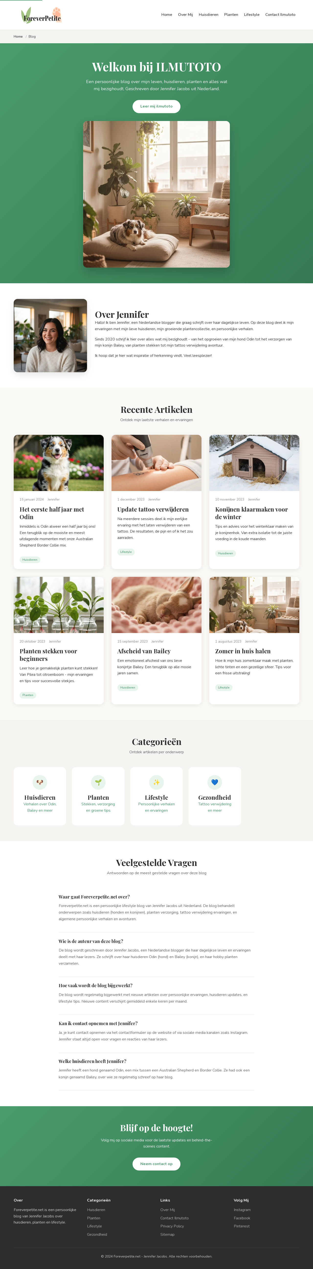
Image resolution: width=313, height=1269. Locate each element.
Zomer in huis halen (243, 651)
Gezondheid (97, 1234)
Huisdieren (208, 14)
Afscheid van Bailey (144, 651)
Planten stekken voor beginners (48, 654)
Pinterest (242, 1226)
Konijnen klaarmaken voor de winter (251, 513)
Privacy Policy (172, 1226)
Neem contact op (156, 1164)
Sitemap (167, 1234)
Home (166, 14)
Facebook (242, 1218)
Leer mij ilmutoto (156, 106)
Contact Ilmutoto (280, 14)
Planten (231, 14)
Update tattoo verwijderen (153, 509)
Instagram (242, 1210)
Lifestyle (251, 14)
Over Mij (185, 14)
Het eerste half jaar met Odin (52, 513)
